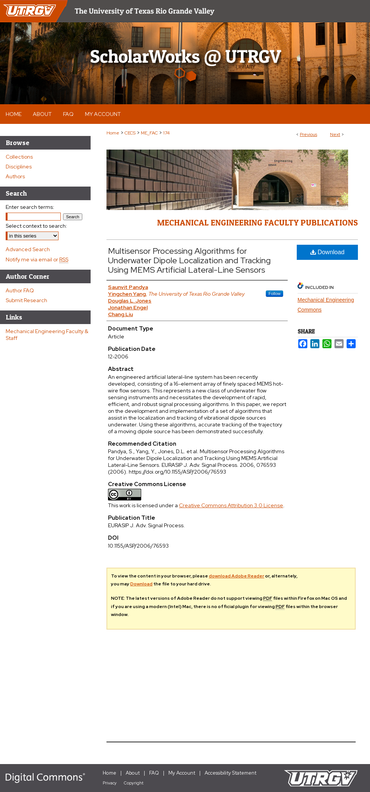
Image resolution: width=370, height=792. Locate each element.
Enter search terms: (30, 207)
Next (335, 134)
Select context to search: (36, 225)
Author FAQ (20, 290)
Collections (19, 156)
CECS (130, 133)
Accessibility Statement (230, 773)
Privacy (110, 783)
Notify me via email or (37, 259)
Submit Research (26, 300)
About (133, 773)
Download (327, 252)
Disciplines (19, 166)
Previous (308, 134)
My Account (181, 773)
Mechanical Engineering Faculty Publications (257, 222)
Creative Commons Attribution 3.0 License (231, 505)
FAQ (154, 773)
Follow (274, 293)
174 (166, 133)
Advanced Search (28, 249)
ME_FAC (149, 133)
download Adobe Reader (236, 576)
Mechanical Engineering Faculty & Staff (47, 334)
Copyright (133, 783)
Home (112, 133)
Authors (15, 176)
